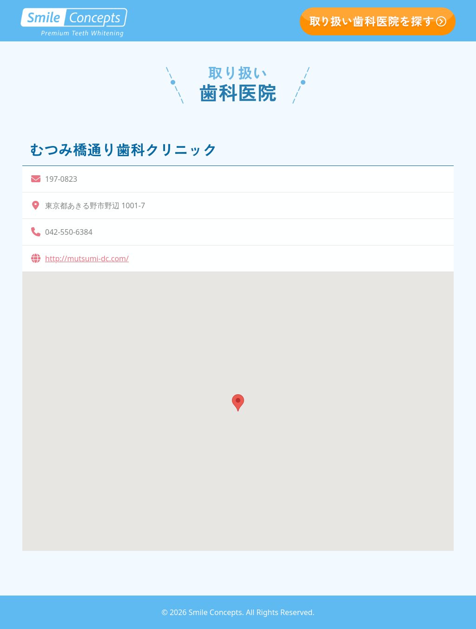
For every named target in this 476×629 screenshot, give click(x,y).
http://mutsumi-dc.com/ (87, 258)
